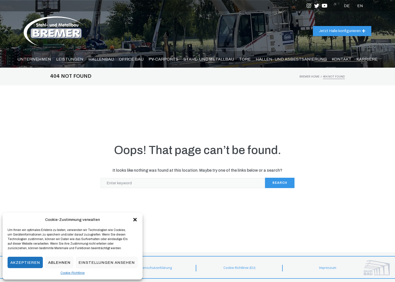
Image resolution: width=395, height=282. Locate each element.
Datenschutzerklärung (155, 267)
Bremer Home (309, 76)
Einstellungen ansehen (107, 263)
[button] (135, 219)
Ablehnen (59, 263)
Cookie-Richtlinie (72, 273)
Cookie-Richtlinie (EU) (239, 267)
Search (279, 183)
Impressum (327, 267)
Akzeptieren (25, 263)
